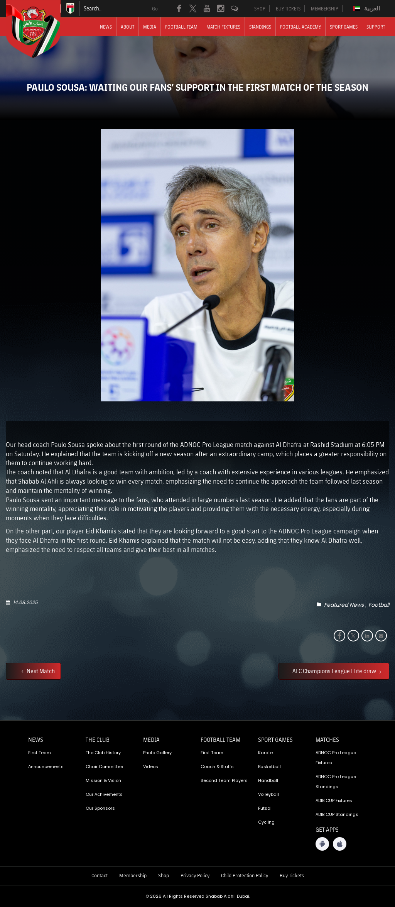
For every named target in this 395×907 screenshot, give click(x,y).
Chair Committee (104, 766)
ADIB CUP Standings (337, 814)
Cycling (266, 822)
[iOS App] (339, 844)
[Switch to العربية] (367, 8)
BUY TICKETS (288, 8)
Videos (150, 766)
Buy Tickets (292, 875)
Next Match (40, 670)
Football (378, 605)
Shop (163, 875)
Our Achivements (104, 794)
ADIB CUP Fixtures (334, 800)
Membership (133, 875)
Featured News (344, 605)
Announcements (46, 766)
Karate (265, 753)
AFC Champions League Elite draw (334, 670)
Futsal (265, 808)
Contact (99, 875)
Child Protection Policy (244, 875)
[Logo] (40, 29)
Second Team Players (224, 780)
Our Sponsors (100, 808)
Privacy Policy (195, 875)
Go (155, 8)
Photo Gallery (157, 753)
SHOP (259, 8)
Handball (268, 780)
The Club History (103, 753)
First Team (39, 753)
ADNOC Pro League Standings (336, 781)
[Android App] (322, 844)
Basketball (269, 766)
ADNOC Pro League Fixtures (336, 758)
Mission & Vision (103, 780)
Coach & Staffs (217, 766)
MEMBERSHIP (324, 8)
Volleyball (268, 794)
